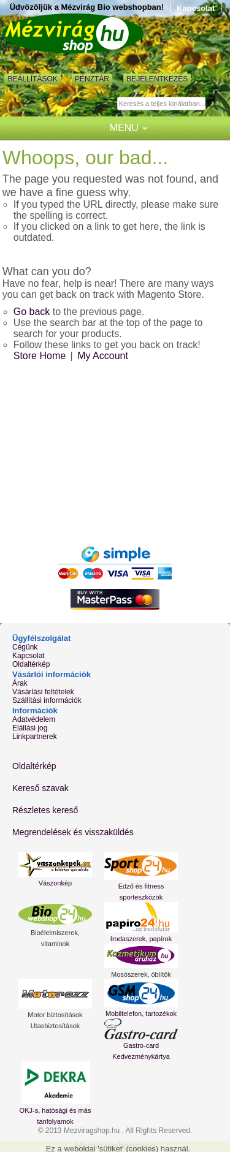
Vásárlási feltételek (43, 692)
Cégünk (24, 647)
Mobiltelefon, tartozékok (141, 1013)
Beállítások (32, 79)
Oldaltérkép (31, 664)
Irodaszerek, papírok (141, 938)
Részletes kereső (45, 810)
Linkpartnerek (34, 736)
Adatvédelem (33, 719)
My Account (102, 356)
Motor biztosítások (55, 1014)
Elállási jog (29, 728)
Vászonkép (55, 883)
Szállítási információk (47, 700)
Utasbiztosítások (55, 1025)
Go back (31, 311)
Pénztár (92, 79)
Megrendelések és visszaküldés (73, 832)
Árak (20, 683)
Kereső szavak (40, 788)
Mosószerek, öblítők (141, 974)
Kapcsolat (196, 8)
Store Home (39, 356)
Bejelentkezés (157, 79)
